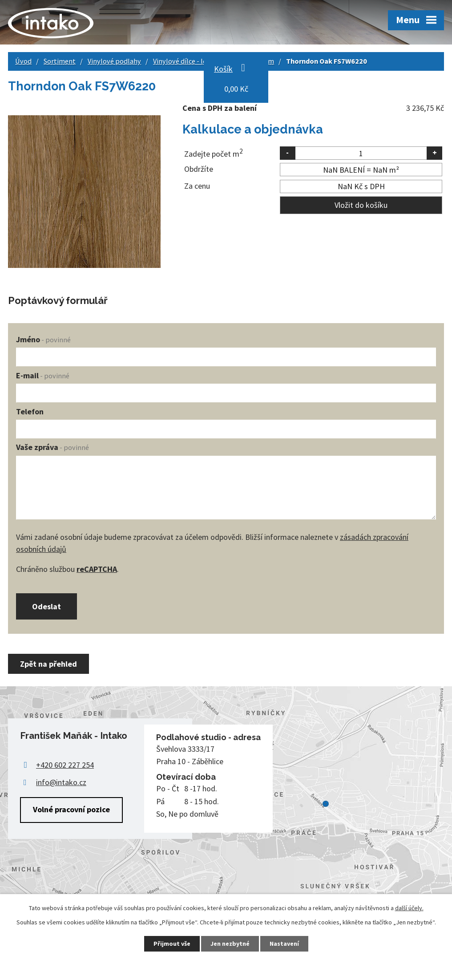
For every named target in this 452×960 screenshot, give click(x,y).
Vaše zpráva (52, 447)
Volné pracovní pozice (71, 809)
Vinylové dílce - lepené (187, 61)
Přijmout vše (171, 944)
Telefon (30, 411)
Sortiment (60, 61)
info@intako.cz (61, 782)
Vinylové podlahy (114, 61)
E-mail (42, 375)
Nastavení (284, 944)
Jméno (43, 339)
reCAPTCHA (97, 569)
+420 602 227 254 (65, 765)
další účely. (409, 908)
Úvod (23, 61)
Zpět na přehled (48, 664)
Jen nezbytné (230, 944)
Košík (223, 69)
